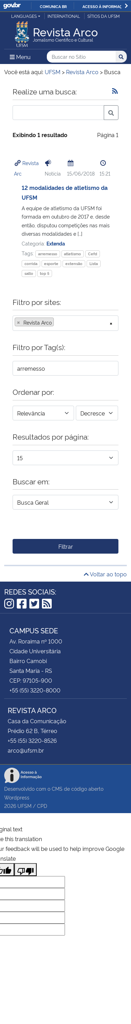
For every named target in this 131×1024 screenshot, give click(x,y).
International (64, 16)
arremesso (47, 253)
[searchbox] (58, 322)
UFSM (24, 805)
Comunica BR (53, 6)
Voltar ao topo (105, 574)
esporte (51, 263)
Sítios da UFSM (103, 16)
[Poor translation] (25, 869)
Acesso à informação (105, 6)
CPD (42, 805)
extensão (73, 263)
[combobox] (65, 323)
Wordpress (16, 797)
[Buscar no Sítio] (81, 57)
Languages (24, 16)
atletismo (72, 253)
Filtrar (65, 546)
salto (28, 273)
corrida (30, 263)
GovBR (12, 5)
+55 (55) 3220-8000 (34, 690)
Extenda (55, 243)
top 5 (44, 273)
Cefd (92, 253)
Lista (93, 263)
